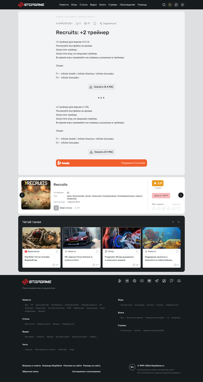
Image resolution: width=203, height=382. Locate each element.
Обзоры (56, 324)
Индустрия (41, 308)
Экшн (69, 196)
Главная (59, 17)
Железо (41, 311)
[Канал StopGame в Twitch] (171, 280)
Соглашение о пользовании (86, 371)
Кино (102, 308)
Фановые (29, 308)
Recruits (91, 17)
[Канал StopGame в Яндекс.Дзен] (134, 280)
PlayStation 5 (56, 305)
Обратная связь (30, 371)
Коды (72, 349)
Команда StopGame (52, 365)
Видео (93, 4)
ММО (69, 308)
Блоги (102, 4)
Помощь (142, 4)
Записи (137, 330)
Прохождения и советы (45, 349)
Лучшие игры (126, 305)
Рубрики (40, 337)
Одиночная (97, 196)
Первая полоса (43, 324)
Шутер (88, 196)
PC (68, 192)
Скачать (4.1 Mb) (101, 152)
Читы (25, 344)
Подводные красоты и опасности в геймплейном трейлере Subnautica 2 (158, 259)
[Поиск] (164, 5)
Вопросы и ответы (31, 365)
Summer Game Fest (56, 308)
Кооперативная (109, 196)
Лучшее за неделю (134, 318)
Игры (74, 4)
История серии (62, 337)
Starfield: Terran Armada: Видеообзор (37, 258)
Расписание (126, 330)
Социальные (92, 308)
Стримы (112, 4)
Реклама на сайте (73, 365)
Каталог (150, 305)
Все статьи (30, 324)
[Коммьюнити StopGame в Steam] (164, 280)
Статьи (83, 4)
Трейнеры (82, 17)
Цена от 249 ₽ (161, 195)
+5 (168, 318)
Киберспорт (30, 311)
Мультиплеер (78, 196)
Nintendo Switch (72, 305)
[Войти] (182, 4)
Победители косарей (154, 318)
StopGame (176, 318)
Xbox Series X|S (42, 305)
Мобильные (79, 308)
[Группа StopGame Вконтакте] (127, 280)
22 (135, 264)
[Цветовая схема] (170, 4)
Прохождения (127, 4)
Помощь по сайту (91, 365)
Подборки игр (68, 324)
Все (26, 305)
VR (100, 305)
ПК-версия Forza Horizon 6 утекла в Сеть (78, 258)
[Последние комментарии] (176, 4)
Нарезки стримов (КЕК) (153, 330)
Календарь (139, 305)
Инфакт (93, 337)
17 (95, 264)
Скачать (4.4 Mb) (101, 87)
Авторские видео (79, 337)
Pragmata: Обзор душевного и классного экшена (119, 258)
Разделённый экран (126, 196)
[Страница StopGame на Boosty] (119, 280)
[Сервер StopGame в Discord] (179, 280)
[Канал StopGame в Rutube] (149, 280)
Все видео (29, 337)
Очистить (176, 204)
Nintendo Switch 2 (89, 305)
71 (55, 264)
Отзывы (160, 305)
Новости (64, 4)
